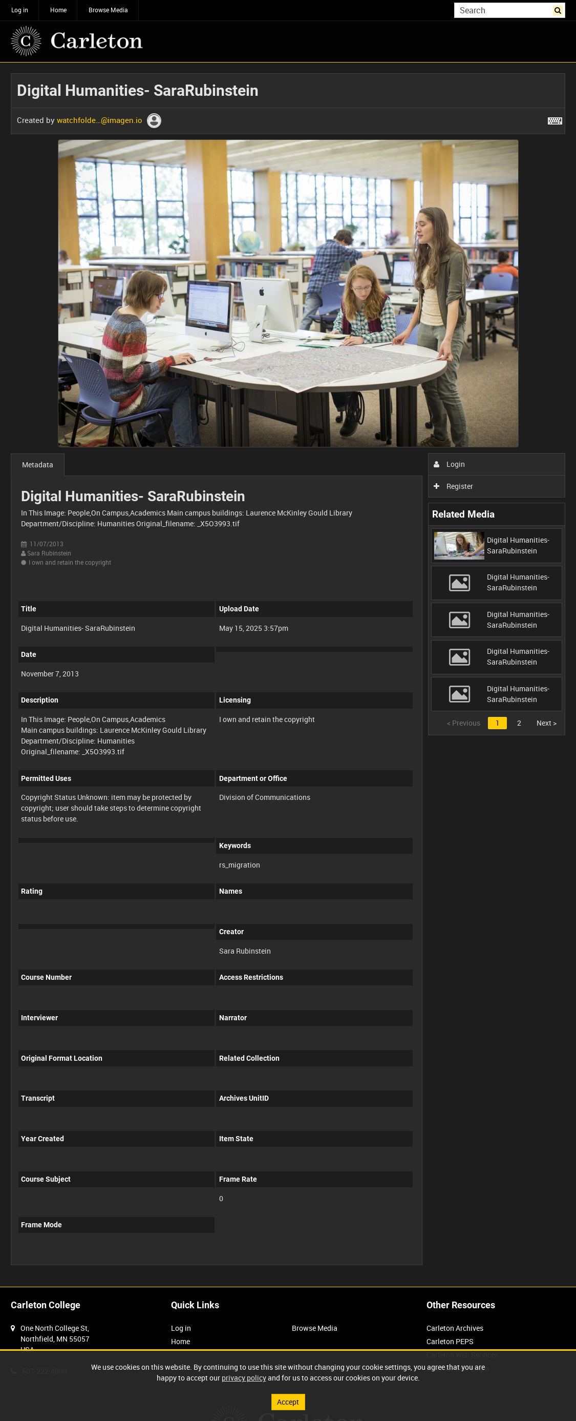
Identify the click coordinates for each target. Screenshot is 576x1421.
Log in (19, 10)
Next (547, 723)
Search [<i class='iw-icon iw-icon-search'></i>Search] (559, 9)
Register (453, 486)
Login (449, 464)
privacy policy (244, 1378)
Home (58, 10)
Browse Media (108, 10)
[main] (288, 674)
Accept (288, 1402)
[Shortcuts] (555, 119)
